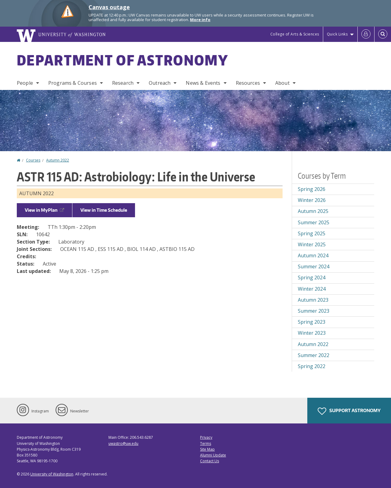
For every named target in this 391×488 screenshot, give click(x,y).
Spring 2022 (311, 366)
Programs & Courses (72, 83)
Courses (33, 160)
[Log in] (366, 34)
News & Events (203, 83)
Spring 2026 (311, 189)
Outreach (159, 83)
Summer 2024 (313, 266)
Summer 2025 (313, 222)
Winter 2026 (312, 200)
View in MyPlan (44, 210)
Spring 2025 (311, 233)
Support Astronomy (349, 411)
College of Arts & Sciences (294, 34)
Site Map (207, 449)
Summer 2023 (313, 310)
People (25, 83)
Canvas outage (109, 7)
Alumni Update (213, 455)
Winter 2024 (312, 288)
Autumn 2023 (313, 299)
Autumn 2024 (313, 255)
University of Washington (51, 474)
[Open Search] (383, 34)
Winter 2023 (312, 333)
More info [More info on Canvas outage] (200, 19)
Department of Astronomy (122, 60)
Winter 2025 (312, 244)
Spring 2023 (311, 322)
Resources (248, 83)
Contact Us (209, 461)
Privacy (206, 437)
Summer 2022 (313, 355)
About (282, 83)
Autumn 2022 (57, 160)
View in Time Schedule (103, 210)
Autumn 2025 (313, 211)
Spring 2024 (311, 277)
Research (122, 83)
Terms (205, 443)
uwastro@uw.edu (123, 443)
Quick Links (337, 34)
